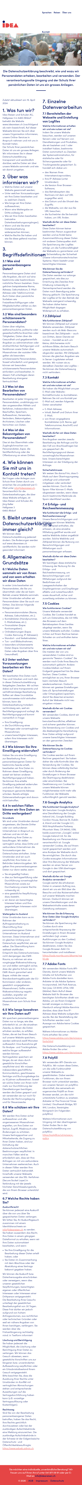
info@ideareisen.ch (24, 488)
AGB (30, 1480)
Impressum (42, 1480)
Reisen (57, 12)
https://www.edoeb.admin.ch (18, 1448)
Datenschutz (57, 1480)
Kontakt (46, 31)
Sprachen (47, 12)
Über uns (66, 12)
